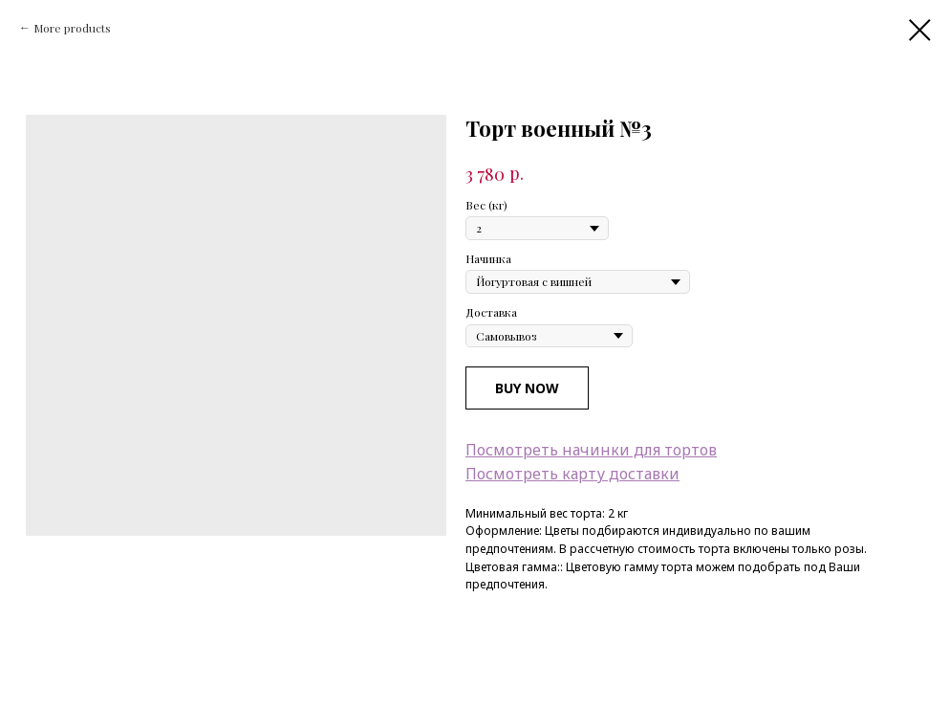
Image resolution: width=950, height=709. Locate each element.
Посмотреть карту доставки (572, 473)
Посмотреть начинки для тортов (591, 449)
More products (72, 27)
